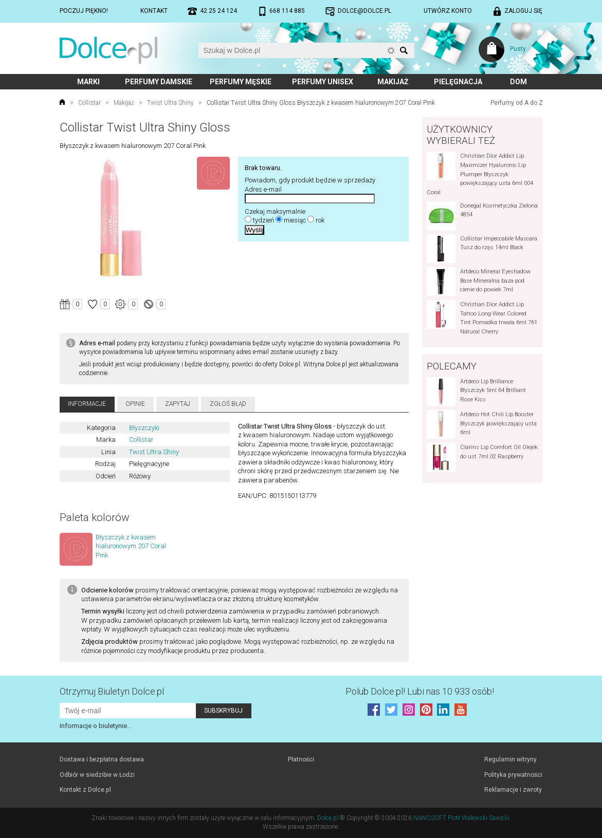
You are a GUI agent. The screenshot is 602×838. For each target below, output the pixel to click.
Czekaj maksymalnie (275, 211)
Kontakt (154, 10)
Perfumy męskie (240, 82)
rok (320, 220)
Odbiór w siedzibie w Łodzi (97, 774)
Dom (518, 82)
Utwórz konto (448, 10)
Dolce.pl (327, 818)
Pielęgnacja (458, 82)
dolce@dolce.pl (364, 10)
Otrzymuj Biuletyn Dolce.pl (112, 691)
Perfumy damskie (158, 82)
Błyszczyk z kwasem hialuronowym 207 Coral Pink (131, 546)
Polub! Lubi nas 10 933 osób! (419, 691)
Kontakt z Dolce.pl (85, 789)
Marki (88, 82)
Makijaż (393, 82)
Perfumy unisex (322, 82)
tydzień (263, 220)
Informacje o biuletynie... (96, 726)
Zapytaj (177, 403)
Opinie (135, 403)
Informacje (87, 403)
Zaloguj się (523, 10)
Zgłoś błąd (228, 403)
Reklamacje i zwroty (513, 789)
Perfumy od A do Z (516, 102)
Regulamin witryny (510, 759)
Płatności (301, 759)
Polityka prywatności (513, 774)
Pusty (518, 48)
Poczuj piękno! (84, 10)
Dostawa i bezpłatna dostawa (102, 759)
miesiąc (295, 220)
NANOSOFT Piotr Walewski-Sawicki (461, 818)
